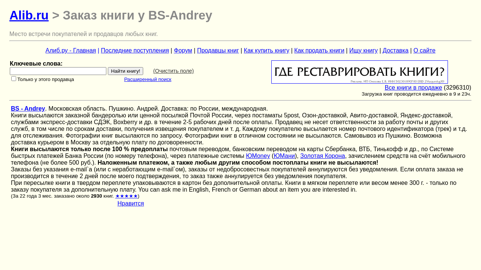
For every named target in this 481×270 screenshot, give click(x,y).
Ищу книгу (363, 50)
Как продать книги (319, 50)
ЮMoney (258, 156)
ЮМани (284, 156)
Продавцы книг (218, 50)
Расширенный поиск (147, 79)
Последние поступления (135, 50)
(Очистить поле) (173, 71)
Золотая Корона (322, 156)
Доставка (395, 50)
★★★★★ (126, 196)
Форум (183, 50)
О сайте (424, 50)
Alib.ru (29, 15)
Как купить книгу (266, 50)
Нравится (131, 203)
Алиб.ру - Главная (70, 50)
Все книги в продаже (413, 87)
